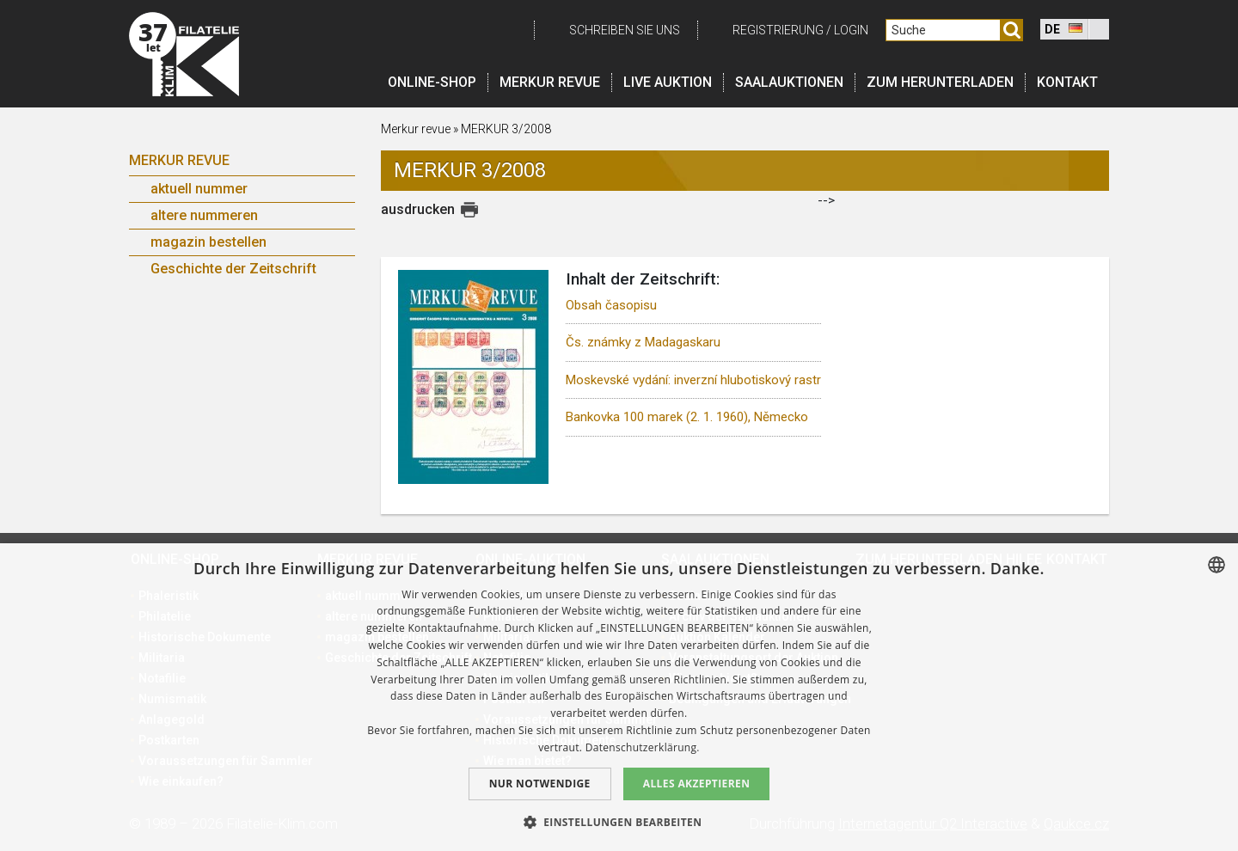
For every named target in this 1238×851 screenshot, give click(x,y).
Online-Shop (432, 82)
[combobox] (1216, 564)
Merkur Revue (179, 160)
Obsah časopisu (611, 305)
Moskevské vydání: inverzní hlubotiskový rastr (693, 380)
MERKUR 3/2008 (506, 129)
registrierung (778, 30)
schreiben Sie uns (624, 30)
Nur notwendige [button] (540, 783)
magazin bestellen (208, 242)
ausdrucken (418, 209)
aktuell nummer (199, 189)
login (851, 30)
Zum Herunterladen (940, 82)
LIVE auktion (667, 82)
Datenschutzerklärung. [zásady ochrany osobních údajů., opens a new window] (642, 747)
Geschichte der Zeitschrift (233, 268)
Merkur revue (549, 82)
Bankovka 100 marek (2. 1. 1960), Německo (687, 417)
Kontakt (1067, 82)
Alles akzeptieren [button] (697, 783)
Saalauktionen (789, 82)
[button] (619, 821)
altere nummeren (204, 215)
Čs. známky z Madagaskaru (643, 342)
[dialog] (619, 697)
